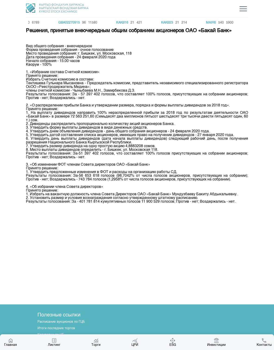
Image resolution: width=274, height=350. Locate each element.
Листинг (54, 342)
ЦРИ (134, 342)
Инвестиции (216, 342)
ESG (172, 342)
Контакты (264, 342)
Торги (95, 342)
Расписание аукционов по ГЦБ (61, 321)
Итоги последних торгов (56, 328)
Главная (10, 342)
